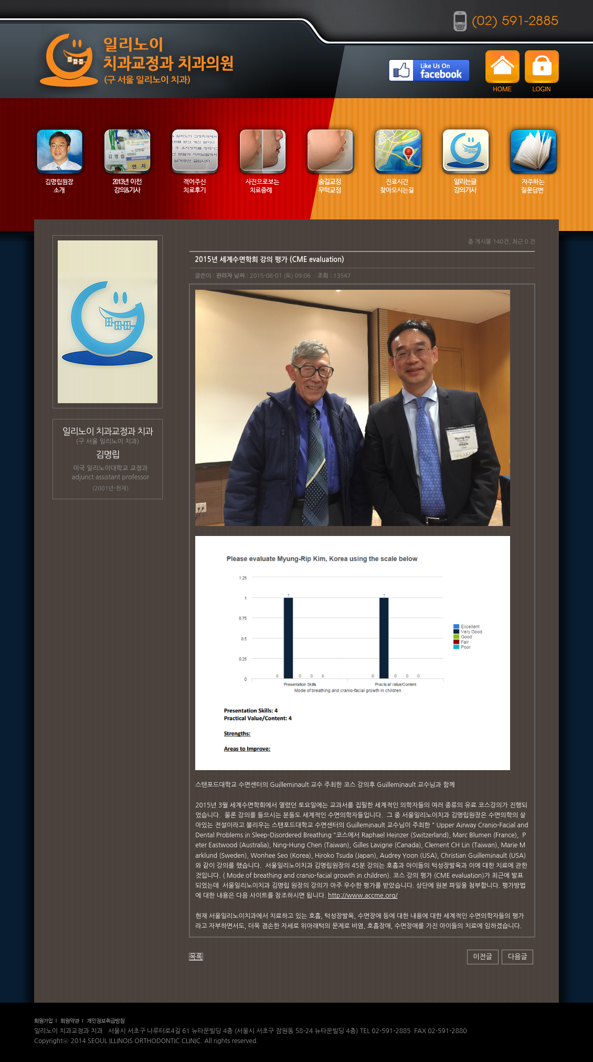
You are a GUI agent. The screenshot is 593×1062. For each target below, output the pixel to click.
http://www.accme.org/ (363, 895)
